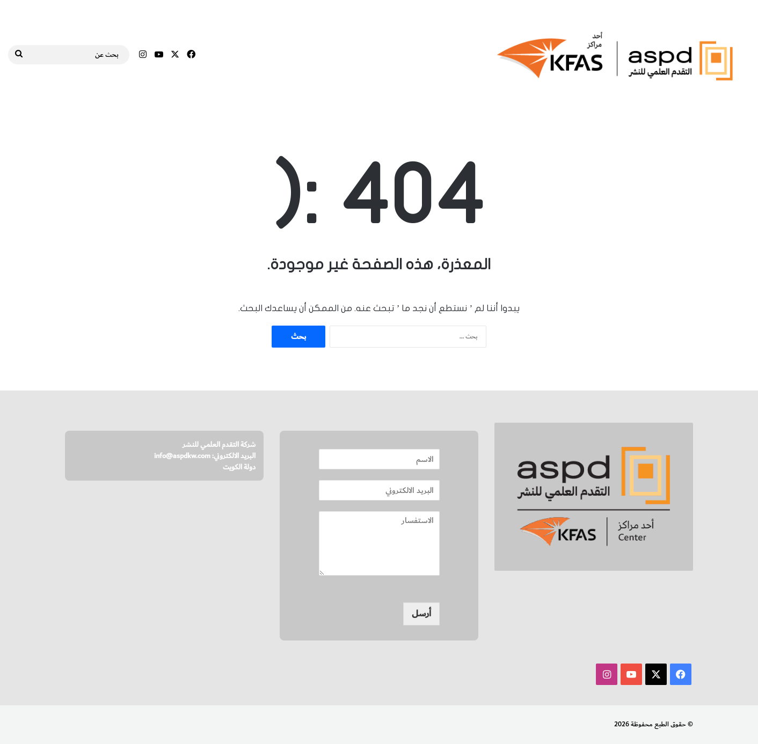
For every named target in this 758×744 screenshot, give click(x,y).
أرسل (421, 614)
